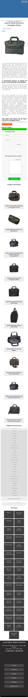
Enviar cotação (14, 178)
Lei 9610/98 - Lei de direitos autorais (18, 505)
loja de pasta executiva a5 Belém (14, 349)
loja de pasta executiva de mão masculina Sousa (14, 420)
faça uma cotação (7, 124)
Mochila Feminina (19, 601)
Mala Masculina (19, 577)
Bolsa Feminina (9, 529)
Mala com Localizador (19, 561)
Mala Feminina (9, 577)
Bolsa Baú (9, 520)
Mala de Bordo (19, 569)
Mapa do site (14, 686)
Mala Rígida (19, 585)
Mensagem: (15, 166)
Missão (14, 674)
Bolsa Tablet (9, 544)
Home (14, 665)
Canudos (19, 553)
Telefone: (15, 145)
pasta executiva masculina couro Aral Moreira (14, 373)
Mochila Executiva (9, 601)
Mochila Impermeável (9, 610)
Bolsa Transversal (19, 545)
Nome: (13, 135)
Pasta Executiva (19, 626)
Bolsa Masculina (19, 529)
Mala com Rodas (9, 569)
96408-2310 (19, 651)
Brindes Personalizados (9, 553)
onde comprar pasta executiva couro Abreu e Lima (14, 206)
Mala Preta (9, 585)
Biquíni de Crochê (19, 513)
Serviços (14, 508)
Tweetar (4, 31)
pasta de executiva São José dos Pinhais (14, 302)
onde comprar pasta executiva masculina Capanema (14, 397)
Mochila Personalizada (19, 618)
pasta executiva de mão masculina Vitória (14, 278)
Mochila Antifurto (9, 593)
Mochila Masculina (19, 610)
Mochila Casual (19, 593)
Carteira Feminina (9, 561)
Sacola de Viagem (14, 634)
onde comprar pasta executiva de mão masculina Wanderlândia (14, 254)
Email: (13, 140)
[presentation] (13, 151)
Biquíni (9, 512)
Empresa (14, 669)
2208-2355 (10, 651)
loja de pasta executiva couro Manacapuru (14, 230)
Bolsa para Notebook (9, 537)
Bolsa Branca (19, 521)
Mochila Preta (9, 626)
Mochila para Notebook (9, 618)
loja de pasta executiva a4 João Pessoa (14, 326)
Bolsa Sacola (19, 536)
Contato (14, 682)
